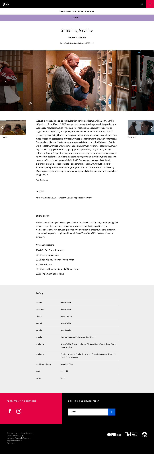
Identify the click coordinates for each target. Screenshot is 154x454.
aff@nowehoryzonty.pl (15, 436)
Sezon (76, 18)
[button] (148, 81)
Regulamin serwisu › (14, 441)
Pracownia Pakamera (22, 438)
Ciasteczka (11, 443)
